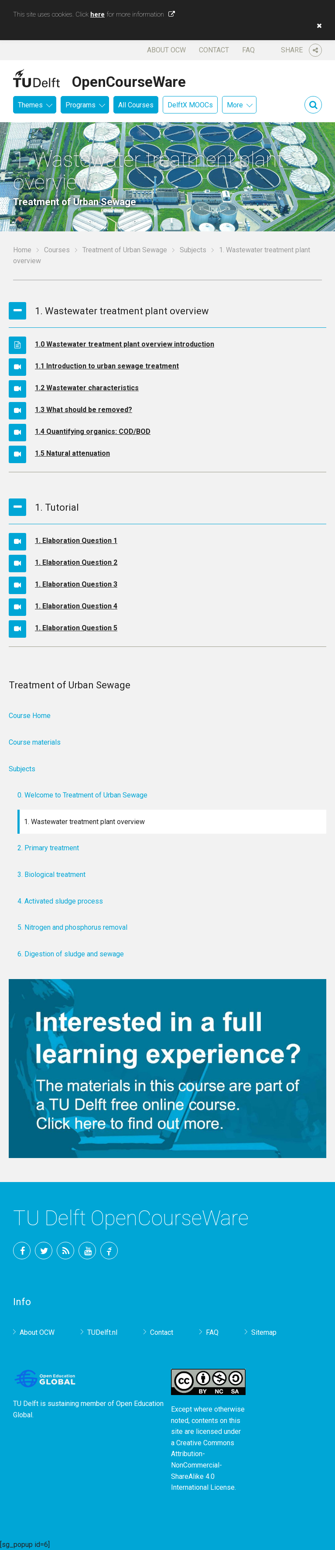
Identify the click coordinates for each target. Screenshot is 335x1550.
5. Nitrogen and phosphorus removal (72, 927)
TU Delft (109, 1250)
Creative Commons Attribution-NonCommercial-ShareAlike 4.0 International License (203, 1465)
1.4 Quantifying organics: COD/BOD (92, 431)
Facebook (22, 1250)
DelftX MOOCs (190, 105)
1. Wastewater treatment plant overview (84, 822)
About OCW (166, 50)
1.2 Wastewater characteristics (87, 388)
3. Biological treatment (51, 874)
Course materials (35, 742)
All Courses (136, 105)
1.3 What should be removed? (83, 410)
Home (22, 250)
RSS (65, 1250)
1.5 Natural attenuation (72, 453)
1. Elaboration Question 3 (76, 584)
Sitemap (264, 1332)
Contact (214, 50)
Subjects (193, 250)
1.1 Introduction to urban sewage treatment (107, 366)
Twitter (43, 1250)
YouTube (87, 1250)
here (97, 14)
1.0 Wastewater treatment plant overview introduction (124, 344)
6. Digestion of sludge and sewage (70, 954)
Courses (57, 250)
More (235, 105)
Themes (30, 105)
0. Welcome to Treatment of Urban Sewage (82, 795)
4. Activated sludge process (60, 901)
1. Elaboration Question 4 (76, 606)
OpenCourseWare (129, 80)
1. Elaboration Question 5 (76, 628)
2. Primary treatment (48, 848)
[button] (317, 25)
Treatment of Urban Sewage (124, 250)
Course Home (30, 715)
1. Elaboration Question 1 (76, 540)
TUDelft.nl (102, 1332)
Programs (80, 105)
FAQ (248, 50)
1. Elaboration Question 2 (76, 562)
